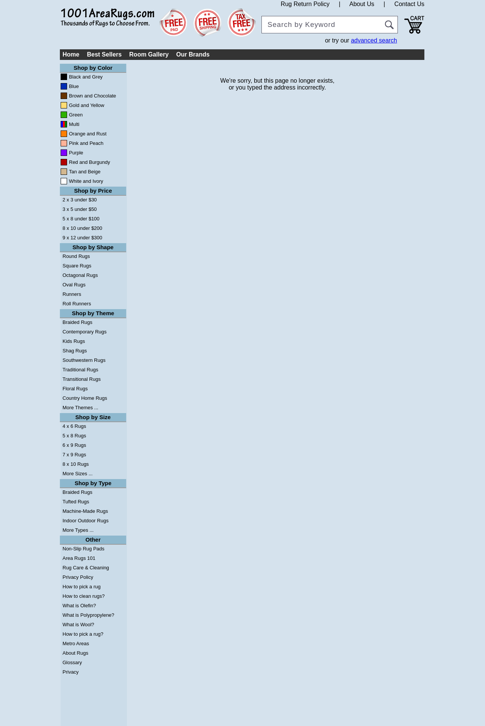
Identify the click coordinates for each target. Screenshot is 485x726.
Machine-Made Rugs (85, 511)
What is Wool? (78, 624)
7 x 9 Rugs (74, 454)
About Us (361, 4)
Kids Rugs (74, 341)
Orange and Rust (87, 134)
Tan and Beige (84, 171)
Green (76, 115)
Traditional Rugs (80, 369)
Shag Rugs (75, 351)
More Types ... (78, 530)
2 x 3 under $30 (80, 200)
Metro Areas (76, 643)
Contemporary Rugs (84, 332)
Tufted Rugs (76, 501)
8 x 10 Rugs (76, 464)
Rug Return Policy (305, 4)
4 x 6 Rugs (74, 426)
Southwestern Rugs (84, 360)
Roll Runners (77, 303)
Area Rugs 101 (79, 558)
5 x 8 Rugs (74, 435)
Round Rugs (76, 256)
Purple (76, 153)
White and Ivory (86, 181)
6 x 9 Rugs (74, 445)
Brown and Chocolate (92, 96)
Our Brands (193, 54)
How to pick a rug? (83, 634)
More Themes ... (80, 407)
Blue (74, 86)
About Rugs (75, 653)
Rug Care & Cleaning (86, 567)
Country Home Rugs (85, 398)
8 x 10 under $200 (82, 228)
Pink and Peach (86, 143)
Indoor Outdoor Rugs (85, 520)
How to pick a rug (81, 586)
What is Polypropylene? (88, 615)
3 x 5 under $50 (80, 209)
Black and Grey (86, 77)
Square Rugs (77, 266)
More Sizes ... (77, 473)
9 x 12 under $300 (82, 237)
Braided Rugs (77, 322)
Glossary (72, 662)
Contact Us (409, 4)
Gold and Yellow (86, 105)
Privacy (71, 672)
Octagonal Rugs (80, 275)
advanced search (374, 40)
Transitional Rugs (82, 379)
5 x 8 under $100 (81, 219)
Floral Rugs (75, 388)
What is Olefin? (79, 605)
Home (71, 54)
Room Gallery (149, 54)
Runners (72, 294)
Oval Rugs (74, 285)
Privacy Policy (78, 577)
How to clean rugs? (84, 596)
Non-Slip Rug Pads (84, 549)
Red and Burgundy (89, 162)
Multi (74, 124)
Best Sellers (104, 54)
